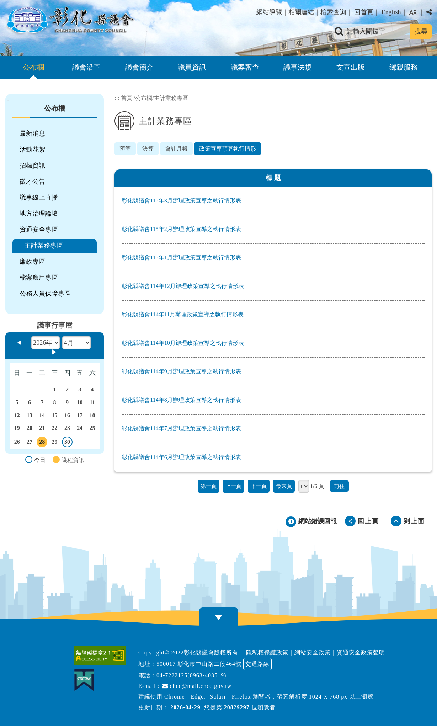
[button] (218, 617)
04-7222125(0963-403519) (191, 675)
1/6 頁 (317, 486)
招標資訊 (32, 165)
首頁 (126, 98)
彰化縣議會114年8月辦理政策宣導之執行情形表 (181, 400)
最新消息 (32, 133)
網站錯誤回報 (317, 521)
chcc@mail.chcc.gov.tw (197, 686)
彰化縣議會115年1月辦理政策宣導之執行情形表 (181, 257)
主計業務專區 (44, 245)
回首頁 (363, 12)
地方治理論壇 (39, 213)
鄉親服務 (403, 67)
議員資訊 (192, 67)
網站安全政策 (312, 652)
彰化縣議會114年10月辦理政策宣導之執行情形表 (183, 343)
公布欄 (33, 67)
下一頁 (259, 486)
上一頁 (233, 486)
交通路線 (257, 664)
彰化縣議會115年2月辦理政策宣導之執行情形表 (181, 229)
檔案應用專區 (39, 277)
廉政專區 (32, 261)
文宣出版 (350, 67)
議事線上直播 (39, 197)
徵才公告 (32, 181)
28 (42, 443)
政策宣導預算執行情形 (227, 149)
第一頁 (209, 486)
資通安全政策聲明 (361, 652)
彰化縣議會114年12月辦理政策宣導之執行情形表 (183, 286)
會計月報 (176, 149)
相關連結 (301, 12)
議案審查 (245, 67)
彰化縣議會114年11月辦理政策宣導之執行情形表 (183, 314)
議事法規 (297, 67)
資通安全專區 (39, 229)
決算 (148, 149)
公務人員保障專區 (45, 293)
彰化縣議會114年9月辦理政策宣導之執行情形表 (181, 371)
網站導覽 (269, 12)
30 (67, 443)
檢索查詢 (333, 12)
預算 (125, 149)
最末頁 (284, 486)
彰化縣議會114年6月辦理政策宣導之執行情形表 (181, 457)
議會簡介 (139, 67)
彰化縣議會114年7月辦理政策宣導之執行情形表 (181, 428)
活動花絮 (32, 149)
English (391, 12)
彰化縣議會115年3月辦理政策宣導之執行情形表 (181, 201)
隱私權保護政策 (267, 652)
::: (252, 12)
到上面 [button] (414, 521)
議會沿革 (86, 67)
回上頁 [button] (368, 521)
